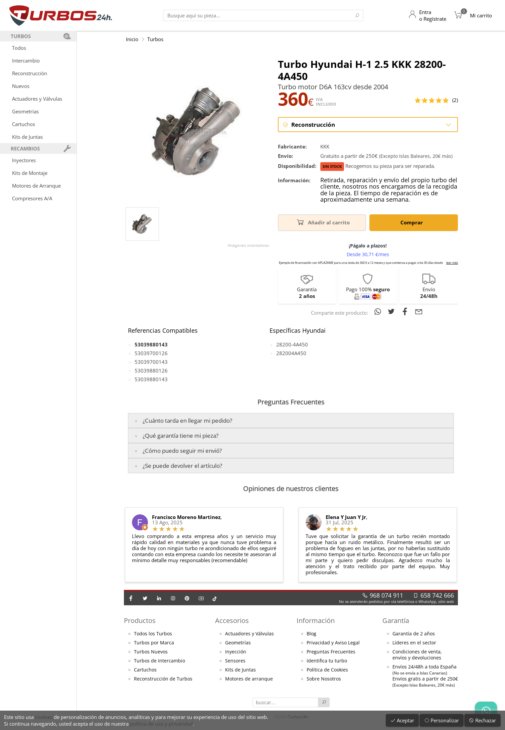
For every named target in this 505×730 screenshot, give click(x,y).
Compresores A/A (32, 198)
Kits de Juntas (27, 136)
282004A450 (291, 353)
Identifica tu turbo (327, 661)
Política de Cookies (327, 670)
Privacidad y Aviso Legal (333, 643)
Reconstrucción (29, 73)
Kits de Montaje (29, 173)
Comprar (412, 221)
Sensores (235, 661)
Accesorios (232, 620)
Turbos (155, 39)
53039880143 (151, 379)
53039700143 (151, 361)
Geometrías (25, 111)
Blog (311, 634)
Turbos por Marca (154, 643)
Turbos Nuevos (151, 652)
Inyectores (24, 160)
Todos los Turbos (153, 634)
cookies (43, 717)
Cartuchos (23, 124)
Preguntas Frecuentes (331, 652)
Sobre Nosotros (324, 679)
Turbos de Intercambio (159, 661)
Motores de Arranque (36, 185)
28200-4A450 (292, 344)
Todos (19, 47)
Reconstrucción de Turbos (163, 679)
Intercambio (26, 60)
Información (316, 620)
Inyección (235, 652)
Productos (140, 620)
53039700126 (151, 353)
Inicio (132, 39)
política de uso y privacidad (161, 723)
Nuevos (20, 86)
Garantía (395, 620)
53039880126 (151, 370)
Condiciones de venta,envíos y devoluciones (417, 655)
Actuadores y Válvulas (37, 98)
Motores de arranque (249, 679)
